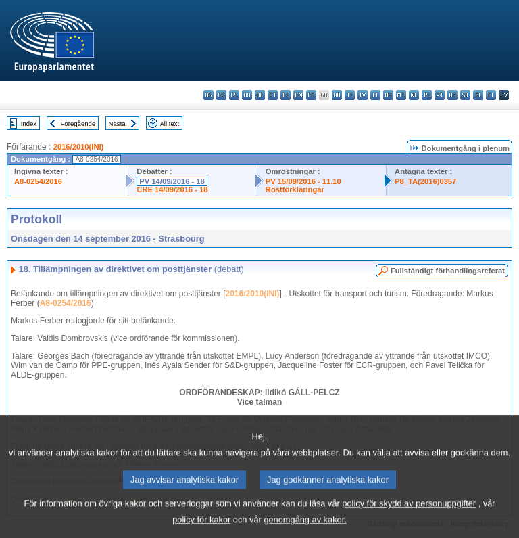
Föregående (78, 123)
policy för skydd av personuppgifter (409, 512)
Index (28, 123)
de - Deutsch (260, 95)
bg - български (208, 95)
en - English (298, 95)
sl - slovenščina (478, 95)
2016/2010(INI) (78, 147)
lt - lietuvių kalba (375, 95)
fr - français (311, 95)
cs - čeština (234, 95)
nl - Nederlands (414, 95)
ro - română (452, 95)
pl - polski (427, 95)
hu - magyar (388, 95)
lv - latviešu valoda (362, 95)
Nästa (117, 123)
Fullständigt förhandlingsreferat (448, 271)
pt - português (440, 95)
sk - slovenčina (465, 95)
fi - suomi (491, 95)
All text (169, 123)
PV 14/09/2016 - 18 (171, 181)
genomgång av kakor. (305, 528)
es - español (221, 95)
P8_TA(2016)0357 (425, 181)
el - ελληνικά (285, 95)
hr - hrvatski (337, 95)
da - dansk (247, 95)
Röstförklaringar (295, 189)
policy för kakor (201, 528)
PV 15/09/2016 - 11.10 (303, 181)
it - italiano (350, 95)
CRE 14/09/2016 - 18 (172, 189)
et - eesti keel (273, 95)
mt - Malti (401, 95)
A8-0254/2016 (38, 181)
